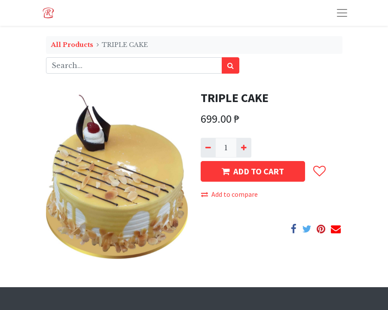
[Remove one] (208, 148)
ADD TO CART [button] (253, 171)
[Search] (230, 65)
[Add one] (243, 148)
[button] (319, 171)
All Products (72, 45)
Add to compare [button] (229, 194)
